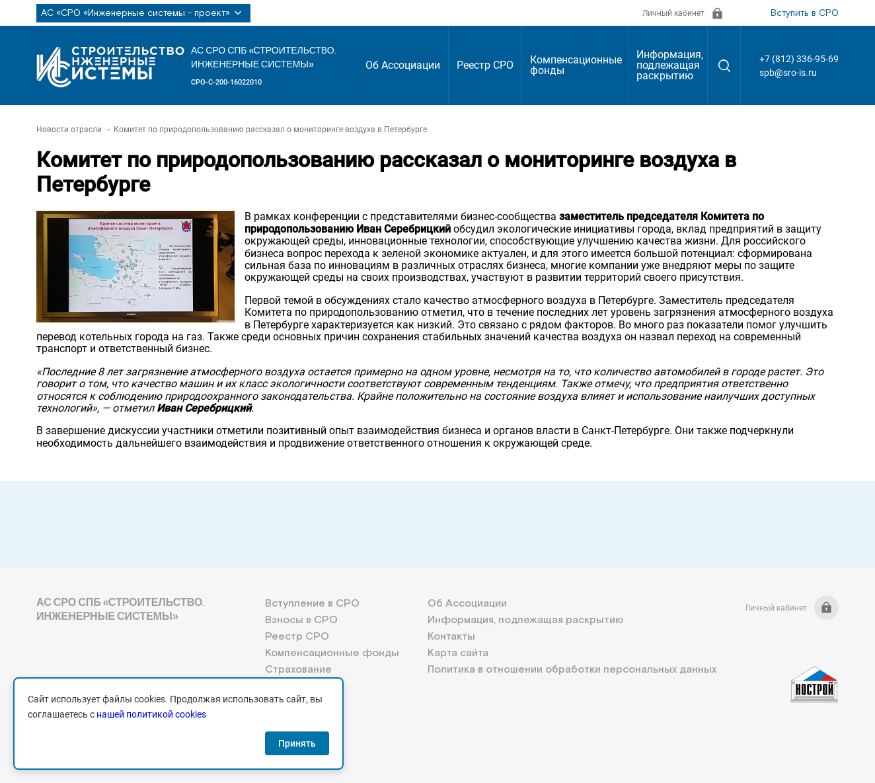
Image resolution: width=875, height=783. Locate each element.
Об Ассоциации (402, 65)
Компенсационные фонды (576, 65)
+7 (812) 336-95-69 (799, 59)
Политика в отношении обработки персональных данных (572, 670)
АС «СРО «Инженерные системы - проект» (143, 13)
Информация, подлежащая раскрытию (669, 65)
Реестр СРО (485, 65)
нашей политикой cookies (151, 714)
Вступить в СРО (805, 13)
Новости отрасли (69, 129)
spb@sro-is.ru (788, 72)
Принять (297, 743)
